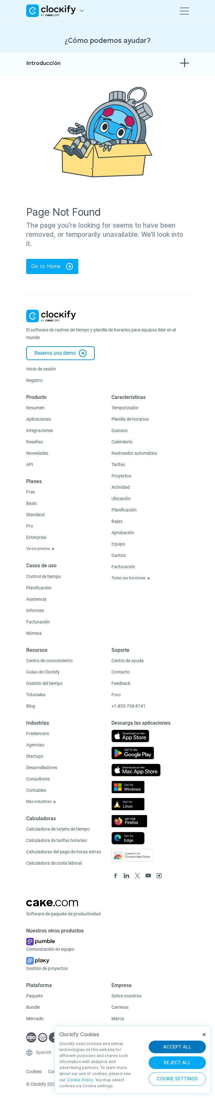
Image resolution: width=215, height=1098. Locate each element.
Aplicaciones (38, 419)
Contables (36, 790)
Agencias (35, 744)
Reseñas (34, 441)
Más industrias (41, 801)
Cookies (34, 1071)
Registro (34, 380)
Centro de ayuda (127, 660)
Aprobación (122, 532)
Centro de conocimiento (49, 660)
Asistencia (36, 599)
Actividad (120, 487)
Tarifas (118, 464)
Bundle (33, 1007)
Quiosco (119, 430)
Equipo (118, 543)
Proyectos (121, 475)
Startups (34, 756)
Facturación (38, 621)
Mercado (35, 1018)
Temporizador (125, 407)
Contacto (120, 672)
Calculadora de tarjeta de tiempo (58, 829)
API (29, 464)
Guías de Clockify (43, 672)
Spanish (43, 1052)
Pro (29, 526)
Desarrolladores (41, 767)
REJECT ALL (177, 1062)
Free (30, 491)
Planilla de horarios (130, 419)
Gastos (118, 555)
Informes (35, 610)
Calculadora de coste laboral (54, 863)
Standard (35, 514)
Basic (31, 503)
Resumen (35, 407)
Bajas (116, 521)
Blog (30, 706)
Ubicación (121, 498)
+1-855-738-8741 (128, 706)
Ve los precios (40, 548)
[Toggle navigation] (184, 11)
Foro (116, 694)
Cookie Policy (80, 1080)
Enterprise (36, 537)
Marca (117, 1018)
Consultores (38, 778)
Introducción (43, 63)
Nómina (34, 633)
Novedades (37, 453)
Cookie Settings (177, 1078)
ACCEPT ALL (177, 1046)
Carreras (119, 1007)
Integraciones (39, 430)
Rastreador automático (134, 453)
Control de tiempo (43, 576)
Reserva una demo (60, 353)
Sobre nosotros (126, 995)
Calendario (122, 441)
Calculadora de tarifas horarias (56, 840)
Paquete (34, 995)
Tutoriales (35, 694)
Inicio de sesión (41, 368)
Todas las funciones (130, 578)
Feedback (120, 683)
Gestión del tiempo (44, 683)
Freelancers (37, 733)
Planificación (38, 587)
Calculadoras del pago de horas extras (63, 851)
